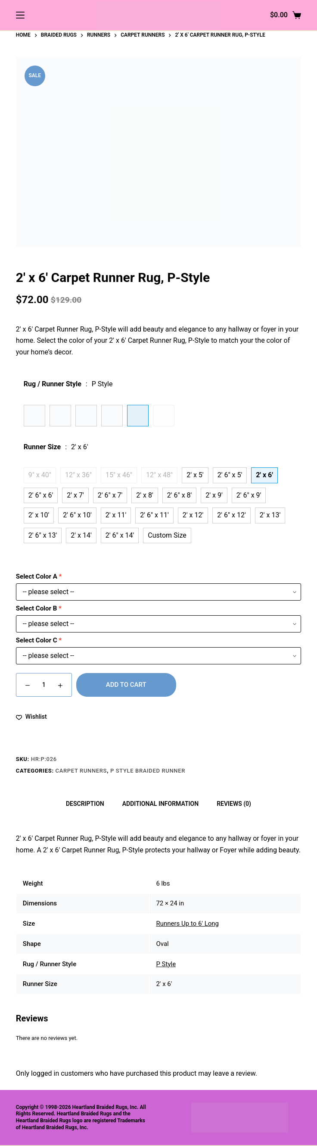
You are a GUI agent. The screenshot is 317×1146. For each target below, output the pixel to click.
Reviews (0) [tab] (234, 803)
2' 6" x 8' (179, 495)
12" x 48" (159, 475)
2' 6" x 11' (154, 515)
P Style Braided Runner (147, 770)
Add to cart (126, 685)
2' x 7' (75, 495)
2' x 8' (144, 495)
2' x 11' (116, 515)
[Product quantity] (44, 685)
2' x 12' (193, 515)
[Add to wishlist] (31, 717)
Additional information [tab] (160, 803)
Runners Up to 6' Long (187, 923)
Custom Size (167, 535)
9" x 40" (39, 475)
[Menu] (20, 15)
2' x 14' (81, 535)
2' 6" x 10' (77, 515)
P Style (166, 964)
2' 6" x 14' (120, 535)
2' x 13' (270, 515)
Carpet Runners (81, 770)
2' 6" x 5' (230, 475)
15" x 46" (119, 475)
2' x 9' (213, 495)
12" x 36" (78, 475)
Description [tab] (85, 803)
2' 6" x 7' (110, 495)
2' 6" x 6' (40, 495)
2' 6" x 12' (231, 515)
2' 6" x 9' (248, 495)
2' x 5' (194, 475)
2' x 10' (38, 515)
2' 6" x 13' (42, 535)
